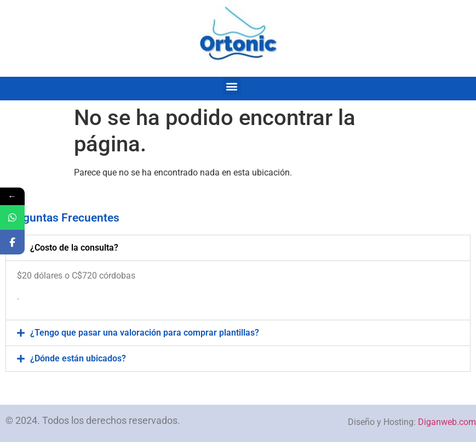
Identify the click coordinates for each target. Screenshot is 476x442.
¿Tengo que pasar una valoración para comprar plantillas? (144, 332)
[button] (232, 86)
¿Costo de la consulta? (74, 247)
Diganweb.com (447, 422)
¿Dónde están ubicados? (78, 358)
